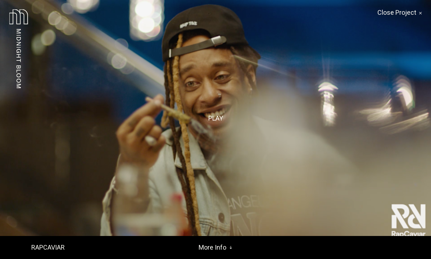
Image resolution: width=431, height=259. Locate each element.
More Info (215, 247)
